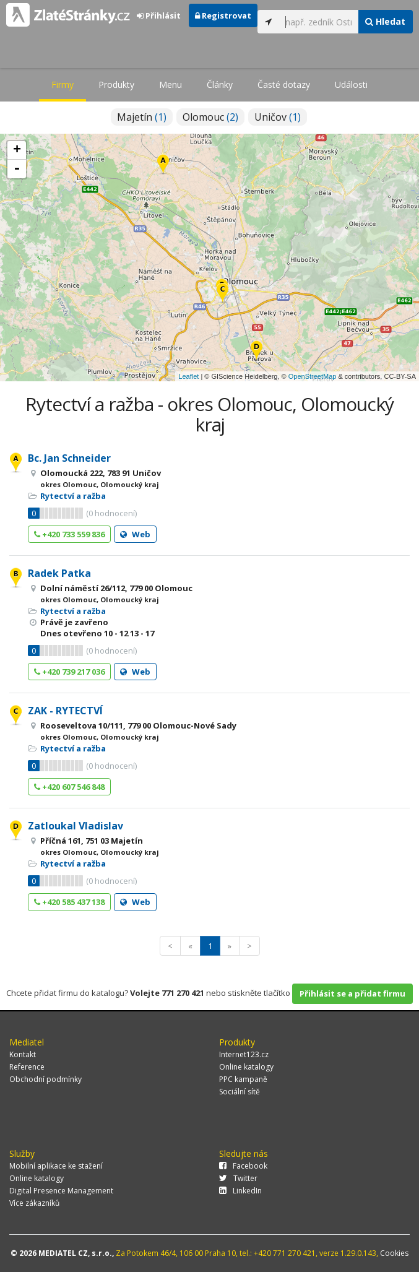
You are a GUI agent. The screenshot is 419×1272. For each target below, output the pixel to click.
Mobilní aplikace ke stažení (56, 1166)
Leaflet (188, 376)
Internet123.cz (244, 1054)
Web (135, 534)
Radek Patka (59, 573)
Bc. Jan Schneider (69, 458)
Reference (27, 1067)
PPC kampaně (243, 1079)
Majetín (141, 117)
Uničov (277, 117)
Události (351, 84)
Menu (170, 84)
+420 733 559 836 (69, 534)
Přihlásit (159, 15)
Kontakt (22, 1054)
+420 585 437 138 (69, 901)
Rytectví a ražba (73, 495)
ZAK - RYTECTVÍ (65, 710)
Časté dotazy (283, 84)
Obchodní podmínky (45, 1079)
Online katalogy (246, 1067)
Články (220, 84)
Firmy (62, 84)
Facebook (243, 1166)
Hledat (385, 21)
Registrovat (223, 15)
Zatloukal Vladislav (75, 826)
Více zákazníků (34, 1203)
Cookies (394, 1253)
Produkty (116, 84)
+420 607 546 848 (69, 786)
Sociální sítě (239, 1091)
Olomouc (210, 117)
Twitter (238, 1178)
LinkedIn (240, 1190)
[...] (318, 21)
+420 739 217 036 (69, 671)
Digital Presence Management (61, 1190)
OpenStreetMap (312, 376)
